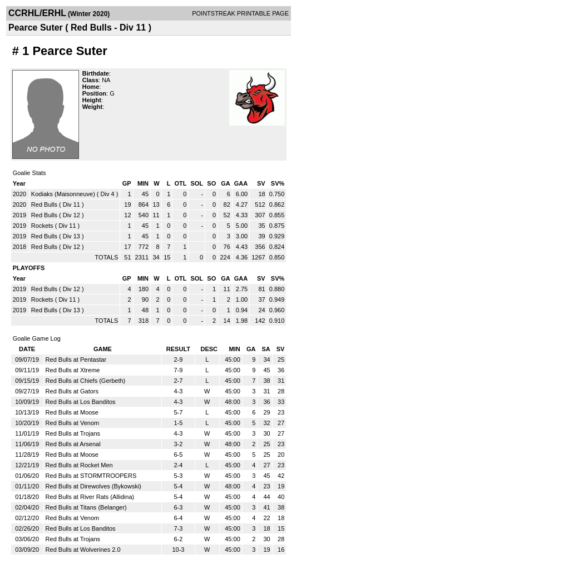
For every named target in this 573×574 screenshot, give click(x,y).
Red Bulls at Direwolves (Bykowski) (93, 486)
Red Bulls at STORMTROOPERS (91, 475)
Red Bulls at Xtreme (73, 370)
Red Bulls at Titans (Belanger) (86, 507)
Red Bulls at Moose (72, 412)
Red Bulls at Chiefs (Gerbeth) (86, 380)
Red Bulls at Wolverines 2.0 (83, 549)
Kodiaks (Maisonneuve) (63, 194)
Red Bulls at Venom (73, 423)
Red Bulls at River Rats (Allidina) (90, 496)
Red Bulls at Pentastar (76, 359)
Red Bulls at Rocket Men (79, 465)
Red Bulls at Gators (72, 391)
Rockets (42, 225)
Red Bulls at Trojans (73, 433)
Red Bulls (44, 204)
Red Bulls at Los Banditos (81, 401)
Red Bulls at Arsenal (73, 444)
